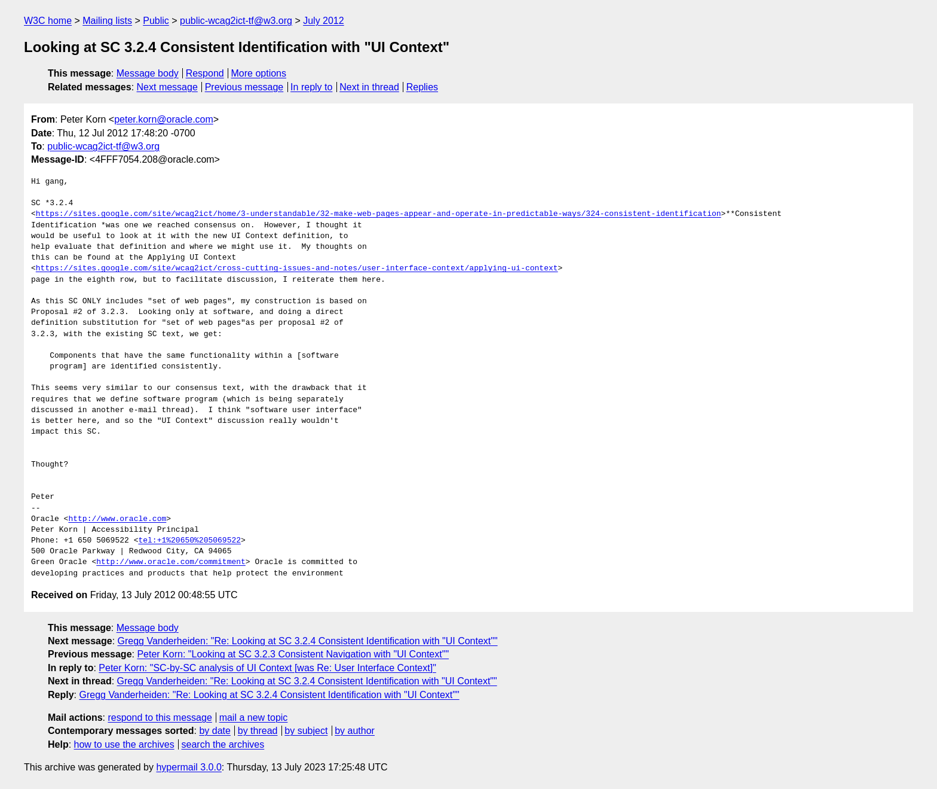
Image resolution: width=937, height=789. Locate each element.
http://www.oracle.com (117, 519)
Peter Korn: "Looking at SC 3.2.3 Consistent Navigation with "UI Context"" (293, 654)
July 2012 (323, 21)
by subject (305, 731)
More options (259, 73)
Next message (167, 87)
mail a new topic (253, 717)
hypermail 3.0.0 (188, 767)
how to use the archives (124, 744)
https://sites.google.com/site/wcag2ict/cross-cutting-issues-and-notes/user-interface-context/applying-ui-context (297, 268)
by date (214, 731)
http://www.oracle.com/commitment (171, 562)
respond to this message (160, 717)
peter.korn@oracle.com (163, 119)
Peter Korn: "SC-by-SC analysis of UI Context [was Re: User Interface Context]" (267, 668)
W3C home (48, 21)
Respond (205, 73)
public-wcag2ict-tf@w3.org (236, 21)
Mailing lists (107, 21)
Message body (148, 73)
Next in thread (369, 87)
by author (355, 731)
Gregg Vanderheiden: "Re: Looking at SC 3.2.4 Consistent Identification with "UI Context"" (308, 641)
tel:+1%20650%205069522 (189, 540)
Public (156, 21)
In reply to (311, 87)
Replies (422, 87)
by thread (258, 731)
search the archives (223, 744)
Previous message (244, 87)
